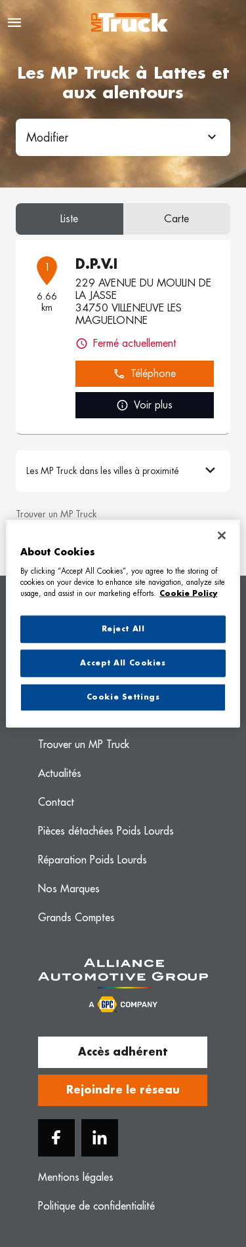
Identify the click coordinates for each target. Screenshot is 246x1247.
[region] (122, 624)
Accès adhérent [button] (122, 1052)
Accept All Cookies (122, 662)
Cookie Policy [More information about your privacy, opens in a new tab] (188, 593)
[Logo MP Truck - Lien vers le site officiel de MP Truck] (129, 22)
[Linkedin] (99, 1138)
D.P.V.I (96, 264)
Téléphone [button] (144, 374)
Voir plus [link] (144, 405)
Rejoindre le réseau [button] (123, 1090)
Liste (69, 219)
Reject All (123, 629)
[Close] (221, 535)
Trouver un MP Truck (56, 514)
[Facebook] (56, 1138)
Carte (176, 219)
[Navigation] (14, 22)
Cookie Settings (123, 696)
